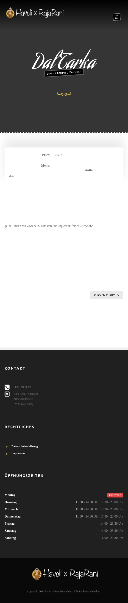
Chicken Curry (106, 295)
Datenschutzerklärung (24, 446)
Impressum (18, 453)
